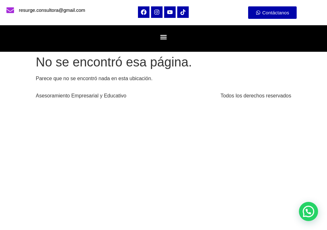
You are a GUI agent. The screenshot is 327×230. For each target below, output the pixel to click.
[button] (163, 37)
